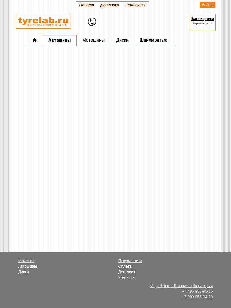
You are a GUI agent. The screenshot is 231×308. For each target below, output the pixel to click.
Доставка (126, 272)
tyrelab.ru (162, 286)
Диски (23, 272)
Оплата (125, 266)
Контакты (126, 277)
